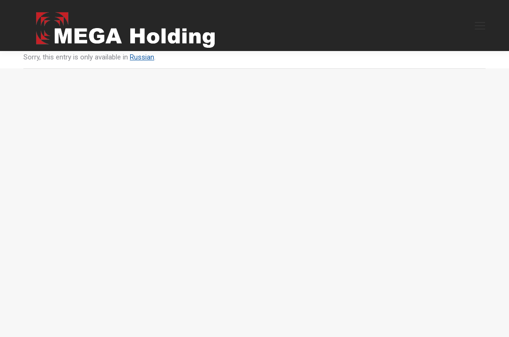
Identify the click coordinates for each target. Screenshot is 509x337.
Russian (142, 57)
